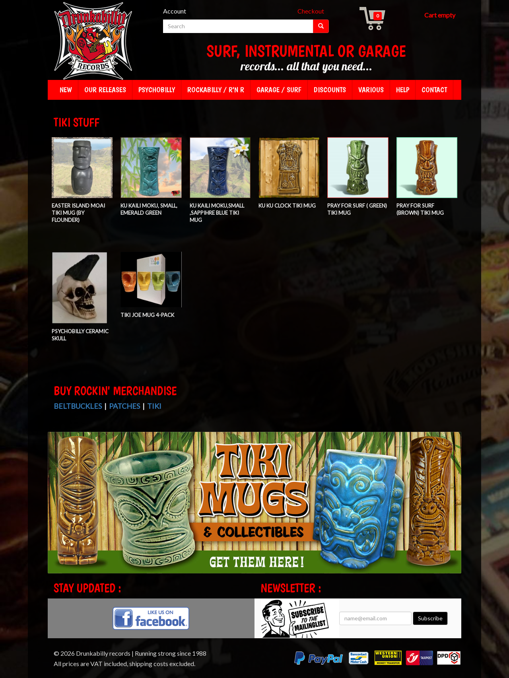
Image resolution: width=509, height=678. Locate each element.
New (66, 89)
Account (174, 11)
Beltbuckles (78, 406)
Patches (124, 406)
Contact (434, 89)
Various (371, 89)
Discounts (330, 89)
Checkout (310, 11)
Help (402, 89)
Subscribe (430, 618)
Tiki (154, 406)
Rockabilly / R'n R (215, 89)
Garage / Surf (278, 89)
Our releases (105, 89)
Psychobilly (156, 89)
